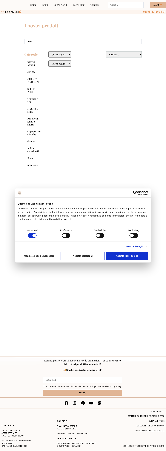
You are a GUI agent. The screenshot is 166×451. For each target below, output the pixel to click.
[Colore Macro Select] (59, 63)
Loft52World (60, 4)
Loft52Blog (78, 4)
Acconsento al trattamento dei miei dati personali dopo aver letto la (83, 386)
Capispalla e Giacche (33, 133)
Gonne (31, 141)
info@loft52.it (70, 426)
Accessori (32, 165)
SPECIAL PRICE (32, 90)
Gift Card (32, 72)
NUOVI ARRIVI (31, 64)
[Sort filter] (124, 54)
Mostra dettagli (134, 246)
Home (33, 4)
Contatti (94, 4)
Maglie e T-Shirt (33, 110)
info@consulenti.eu (78, 433)
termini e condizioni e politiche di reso (146, 416)
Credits (160, 446)
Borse (30, 158)
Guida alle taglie (156, 421)
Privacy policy (157, 411)
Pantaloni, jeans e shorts (32, 121)
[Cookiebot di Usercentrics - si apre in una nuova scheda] (135, 193)
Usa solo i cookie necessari (39, 256)
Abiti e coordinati (33, 150)
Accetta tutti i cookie (127, 256)
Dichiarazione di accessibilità (149, 430)
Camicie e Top (32, 100)
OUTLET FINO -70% (33, 80)
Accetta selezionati (83, 256)
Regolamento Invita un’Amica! (150, 425)
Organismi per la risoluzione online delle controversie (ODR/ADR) (76, 444)
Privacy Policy (114, 386)
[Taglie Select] (59, 54)
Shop (45, 4)
